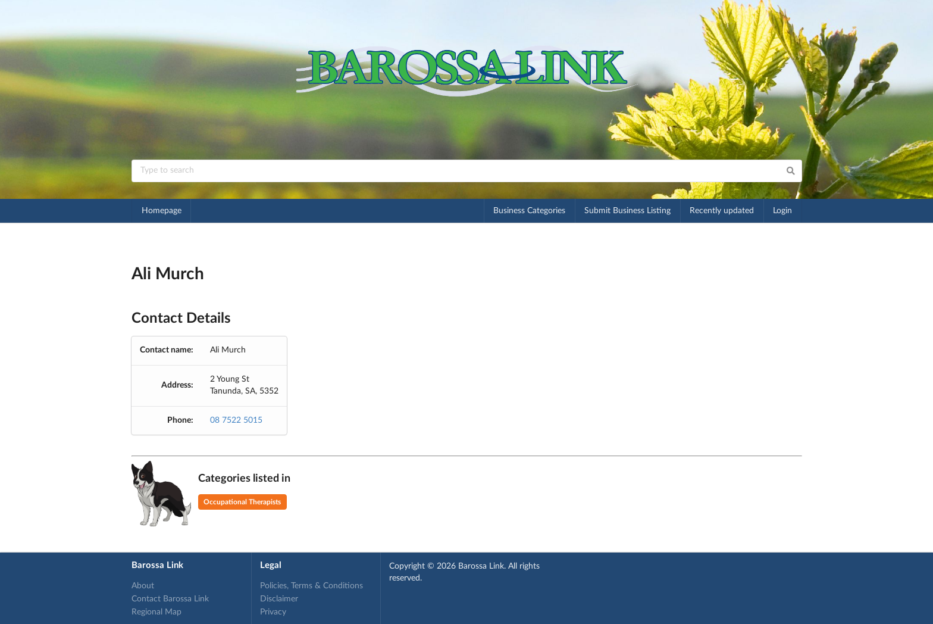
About (143, 586)
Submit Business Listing (627, 211)
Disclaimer (279, 599)
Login (782, 211)
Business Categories (529, 211)
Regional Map (156, 612)
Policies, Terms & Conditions (311, 586)
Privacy (273, 612)
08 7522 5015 (236, 420)
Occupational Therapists (242, 502)
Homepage (161, 211)
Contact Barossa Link (170, 599)
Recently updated (722, 211)
